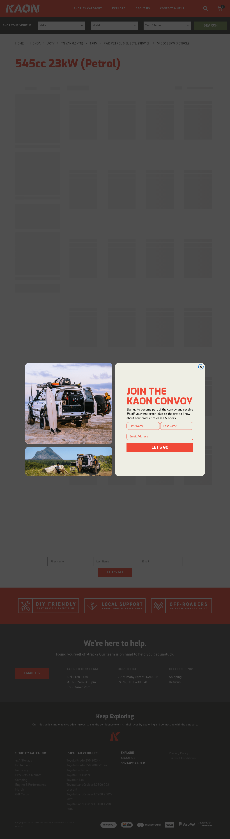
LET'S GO (160, 447)
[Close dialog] (200, 366)
